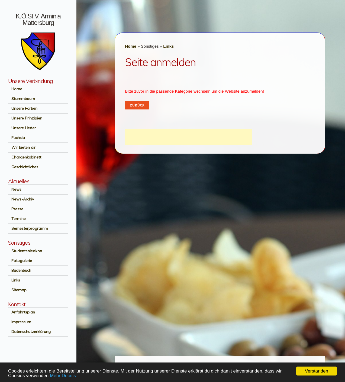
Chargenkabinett (24, 157)
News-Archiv (21, 199)
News (14, 189)
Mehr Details (63, 375)
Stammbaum (21, 98)
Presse (15, 208)
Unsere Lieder (22, 127)
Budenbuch (19, 270)
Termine (17, 218)
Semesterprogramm (28, 228)
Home (15, 88)
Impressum (19, 321)
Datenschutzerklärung (29, 331)
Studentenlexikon (25, 250)
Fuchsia (16, 137)
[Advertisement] (188, 137)
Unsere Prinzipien (25, 118)
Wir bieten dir (22, 147)
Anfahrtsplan (21, 312)
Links (14, 280)
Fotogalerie (20, 260)
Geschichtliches (23, 166)
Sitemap (17, 289)
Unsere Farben (22, 108)
